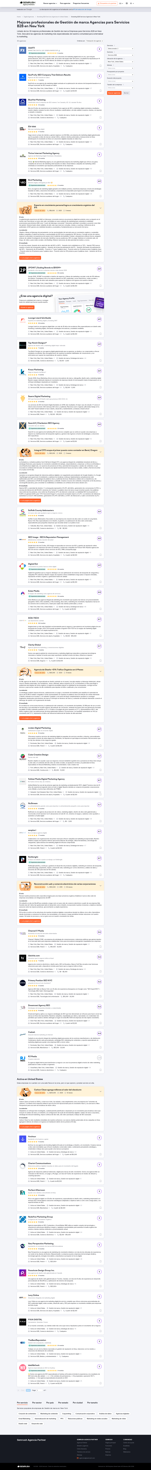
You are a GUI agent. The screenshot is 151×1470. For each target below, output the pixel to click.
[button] (121, 4)
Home (19, 17)
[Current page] (39, 1390)
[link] (65, 3)
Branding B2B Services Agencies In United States (52, 17)
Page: (34, 1390)
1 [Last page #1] (45, 1390)
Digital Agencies (29, 17)
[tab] (22, 1403)
